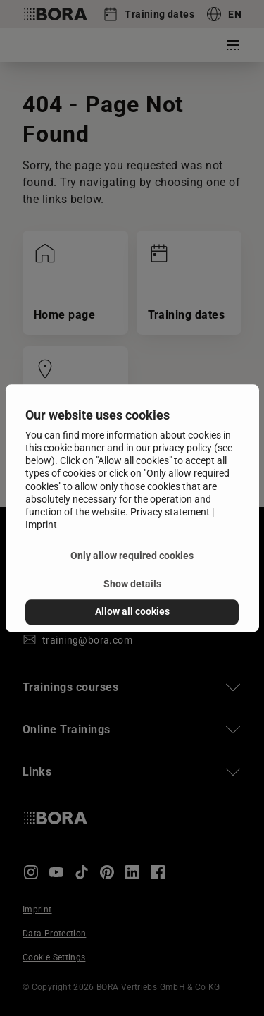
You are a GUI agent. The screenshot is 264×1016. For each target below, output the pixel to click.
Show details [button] (132, 584)
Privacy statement (170, 512)
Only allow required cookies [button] (132, 556)
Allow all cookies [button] (132, 612)
